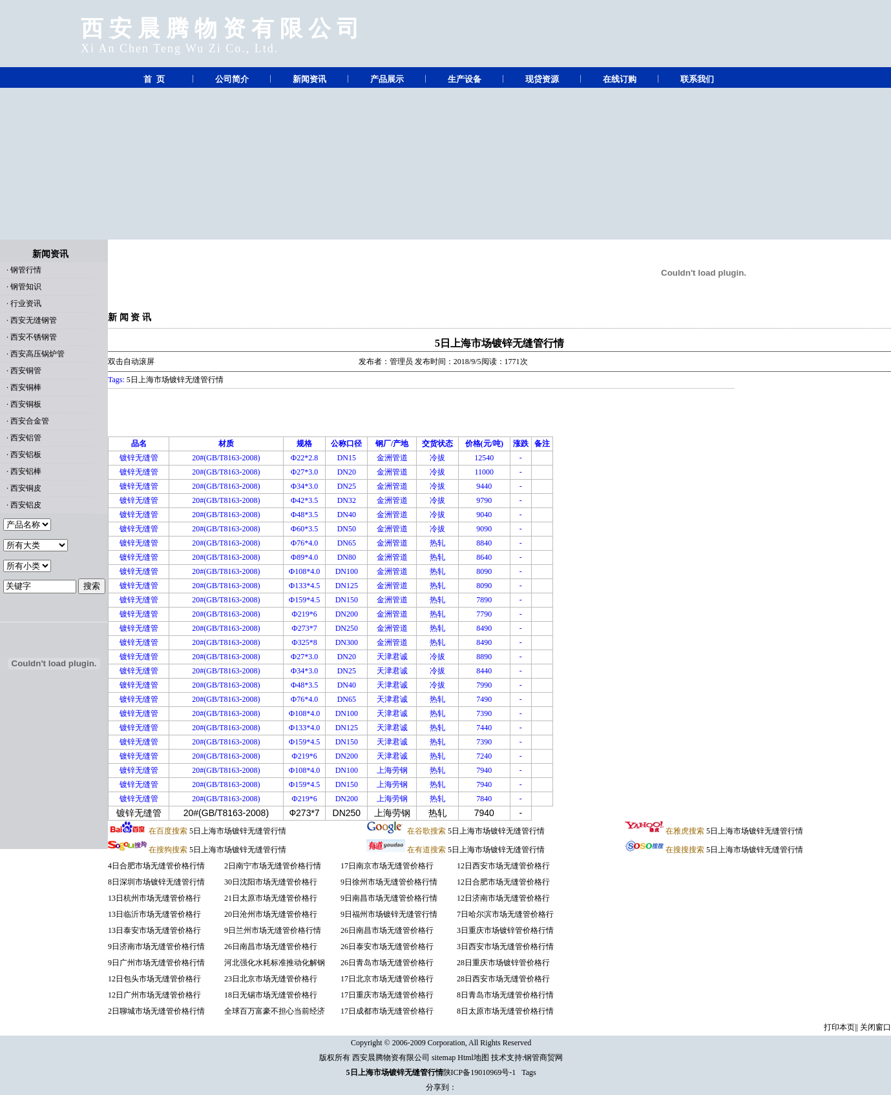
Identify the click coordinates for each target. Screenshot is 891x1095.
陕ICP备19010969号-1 (479, 1072)
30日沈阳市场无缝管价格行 (270, 881)
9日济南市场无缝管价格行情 (156, 946)
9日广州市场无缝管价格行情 (156, 962)
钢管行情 (25, 269)
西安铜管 (25, 370)
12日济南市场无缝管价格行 (503, 898)
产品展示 (387, 79)
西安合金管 (29, 420)
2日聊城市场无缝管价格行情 (156, 1011)
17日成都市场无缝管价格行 (387, 1011)
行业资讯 (25, 303)
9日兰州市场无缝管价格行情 (272, 930)
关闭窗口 (875, 1027)
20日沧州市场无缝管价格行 (270, 914)
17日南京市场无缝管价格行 (387, 865)
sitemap (444, 1057)
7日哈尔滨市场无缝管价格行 (505, 914)
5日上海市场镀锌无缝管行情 (499, 343)
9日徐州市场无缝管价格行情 (389, 881)
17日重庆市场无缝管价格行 (387, 994)
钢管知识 (25, 286)
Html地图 (473, 1057)
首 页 (154, 79)
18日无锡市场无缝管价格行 (270, 994)
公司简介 (232, 79)
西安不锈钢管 (33, 337)
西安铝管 (25, 437)
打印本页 (839, 1027)
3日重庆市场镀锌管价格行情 (505, 930)
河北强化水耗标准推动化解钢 (274, 962)
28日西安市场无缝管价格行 (503, 978)
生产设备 (464, 79)
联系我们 (697, 79)
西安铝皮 (25, 504)
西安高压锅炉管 (37, 353)
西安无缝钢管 (33, 320)
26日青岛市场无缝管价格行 (387, 962)
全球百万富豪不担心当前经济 (274, 1011)
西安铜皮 (25, 488)
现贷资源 (542, 79)
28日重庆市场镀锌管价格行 (503, 962)
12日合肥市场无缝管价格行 (503, 881)
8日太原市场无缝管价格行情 (505, 1011)
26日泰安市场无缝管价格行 (387, 946)
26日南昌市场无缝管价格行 (270, 946)
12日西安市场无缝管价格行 (503, 865)
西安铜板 (25, 404)
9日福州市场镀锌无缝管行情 (389, 914)
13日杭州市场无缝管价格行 (154, 898)
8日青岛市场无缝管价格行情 (505, 994)
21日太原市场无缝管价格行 (270, 898)
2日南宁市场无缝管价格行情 (272, 865)
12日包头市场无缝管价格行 (154, 978)
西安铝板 (25, 454)
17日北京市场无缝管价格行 (387, 978)
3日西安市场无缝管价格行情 (505, 946)
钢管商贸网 (543, 1057)
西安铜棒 (25, 387)
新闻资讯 (309, 79)
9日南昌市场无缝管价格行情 (389, 898)
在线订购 (619, 79)
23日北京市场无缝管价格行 (270, 978)
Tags (528, 1072)
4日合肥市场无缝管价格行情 (156, 865)
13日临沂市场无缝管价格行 (154, 914)
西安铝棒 (25, 471)
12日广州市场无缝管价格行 (154, 994)
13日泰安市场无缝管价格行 (154, 930)
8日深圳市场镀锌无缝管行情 (156, 881)
